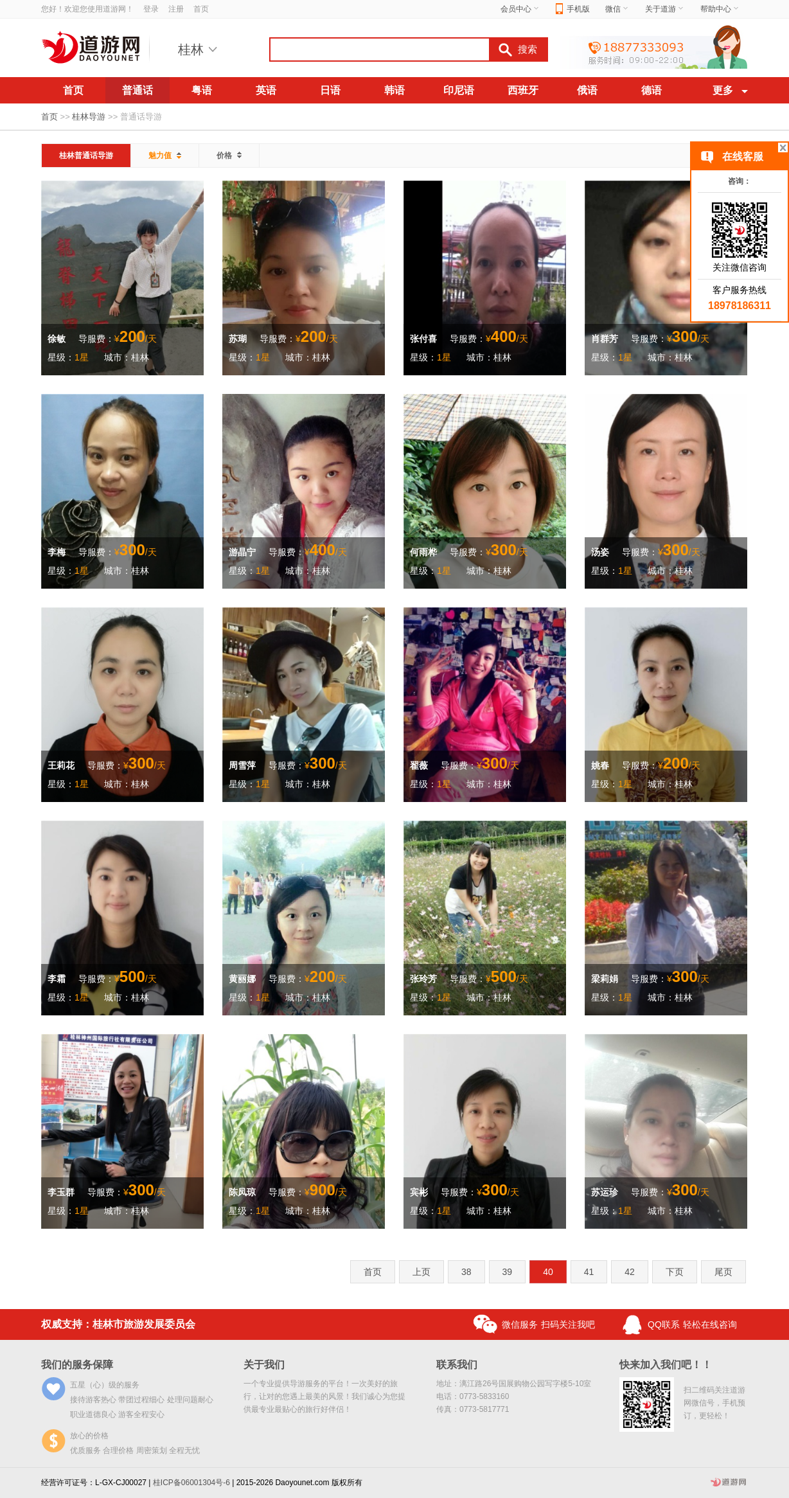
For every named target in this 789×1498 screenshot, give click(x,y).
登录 (151, 8)
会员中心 (520, 8)
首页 (201, 8)
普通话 (137, 90)
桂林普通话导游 (86, 155)
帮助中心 (720, 8)
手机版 (573, 9)
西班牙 (523, 90)
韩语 (394, 90)
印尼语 (458, 90)
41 (589, 1272)
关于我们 (264, 1364)
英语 (266, 90)
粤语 (201, 90)
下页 (675, 1272)
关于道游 (665, 8)
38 (466, 1272)
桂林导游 (88, 116)
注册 (176, 8)
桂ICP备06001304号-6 (191, 1482)
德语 (651, 90)
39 (507, 1272)
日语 (330, 90)
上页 (421, 1272)
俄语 (587, 90)
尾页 (723, 1272)
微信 (617, 8)
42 (630, 1272)
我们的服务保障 (77, 1364)
